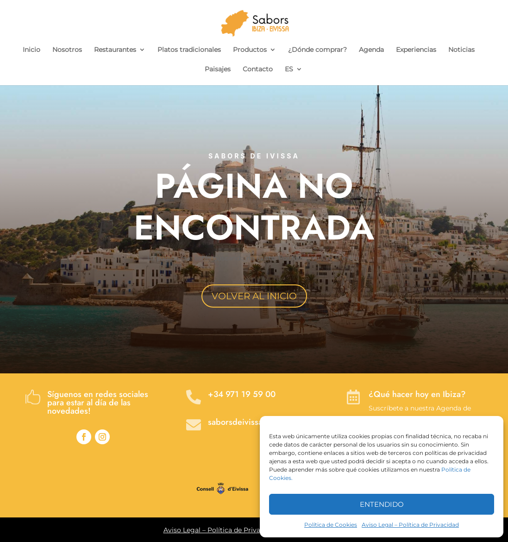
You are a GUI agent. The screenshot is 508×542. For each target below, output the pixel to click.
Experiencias (416, 50)
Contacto (258, 69)
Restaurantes (115, 50)
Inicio (31, 50)
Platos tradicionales (189, 50)
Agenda (371, 50)
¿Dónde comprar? (317, 50)
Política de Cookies (330, 524)
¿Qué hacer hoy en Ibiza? (417, 394)
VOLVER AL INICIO (254, 296)
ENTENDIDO (382, 504)
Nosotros (67, 50)
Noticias (461, 50)
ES (289, 69)
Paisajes (218, 69)
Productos (250, 50)
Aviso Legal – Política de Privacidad (410, 524)
